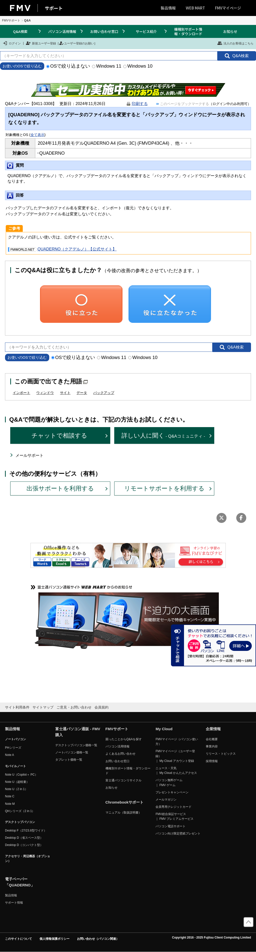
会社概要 (212, 739)
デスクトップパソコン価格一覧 (76, 745)
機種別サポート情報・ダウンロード (188, 31)
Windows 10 (137, 66)
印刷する (140, 104)
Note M (10, 804)
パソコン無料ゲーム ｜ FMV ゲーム (169, 782)
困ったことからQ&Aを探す (124, 739)
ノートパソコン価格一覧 (71, 752)
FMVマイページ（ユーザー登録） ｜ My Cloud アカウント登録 (175, 755)
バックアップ (103, 393)
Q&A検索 (20, 31)
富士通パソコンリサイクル (124, 780)
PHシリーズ (13, 747)
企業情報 (213, 729)
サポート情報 (14, 902)
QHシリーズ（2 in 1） (20, 811)
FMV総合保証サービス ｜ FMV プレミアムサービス (175, 816)
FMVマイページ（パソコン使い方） (177, 741)
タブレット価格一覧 (68, 759)
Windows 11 (106, 66)
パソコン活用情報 (62, 31)
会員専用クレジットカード (174, 807)
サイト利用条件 (17, 707)
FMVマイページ (228, 7)
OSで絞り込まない (68, 66)
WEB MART (195, 7)
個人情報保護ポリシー (55, 939)
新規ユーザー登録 (41, 43)
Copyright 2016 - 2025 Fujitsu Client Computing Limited (211, 937)
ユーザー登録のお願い (76, 43)
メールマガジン (166, 799)
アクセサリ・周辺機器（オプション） (27, 858)
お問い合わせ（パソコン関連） (98, 939)
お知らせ (230, 31)
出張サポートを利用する (60, 488)
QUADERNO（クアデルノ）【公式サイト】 (62, 249)
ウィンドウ (45, 393)
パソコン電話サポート (171, 826)
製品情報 (168, 7)
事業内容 (212, 746)
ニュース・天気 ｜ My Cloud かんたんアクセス (176, 770)
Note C (9, 796)
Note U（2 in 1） (16, 789)
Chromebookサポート (125, 802)
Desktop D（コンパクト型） (24, 845)
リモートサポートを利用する (164, 488)
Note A (9, 755)
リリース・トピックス (221, 753)
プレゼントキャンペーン (172, 792)
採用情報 (212, 761)
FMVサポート (11, 20)
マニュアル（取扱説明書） (124, 812)
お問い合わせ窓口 (104, 31)
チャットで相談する (59, 435)
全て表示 (37, 135)
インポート (21, 393)
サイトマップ (43, 707)
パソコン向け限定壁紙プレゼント (178, 833)
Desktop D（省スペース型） (24, 837)
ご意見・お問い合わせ (74, 707)
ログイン (11, 43)
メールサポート (30, 455)
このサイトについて (18, 939)
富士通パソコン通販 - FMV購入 (77, 732)
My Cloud (164, 729)
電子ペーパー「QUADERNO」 (19, 882)
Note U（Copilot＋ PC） (21, 774)
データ (81, 393)
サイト (65, 393)
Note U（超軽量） (17, 782)
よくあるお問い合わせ (121, 753)
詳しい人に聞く (163, 435)
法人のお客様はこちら (235, 43)
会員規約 (101, 707)
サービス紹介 (146, 31)
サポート (54, 8)
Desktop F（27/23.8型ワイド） (26, 830)
